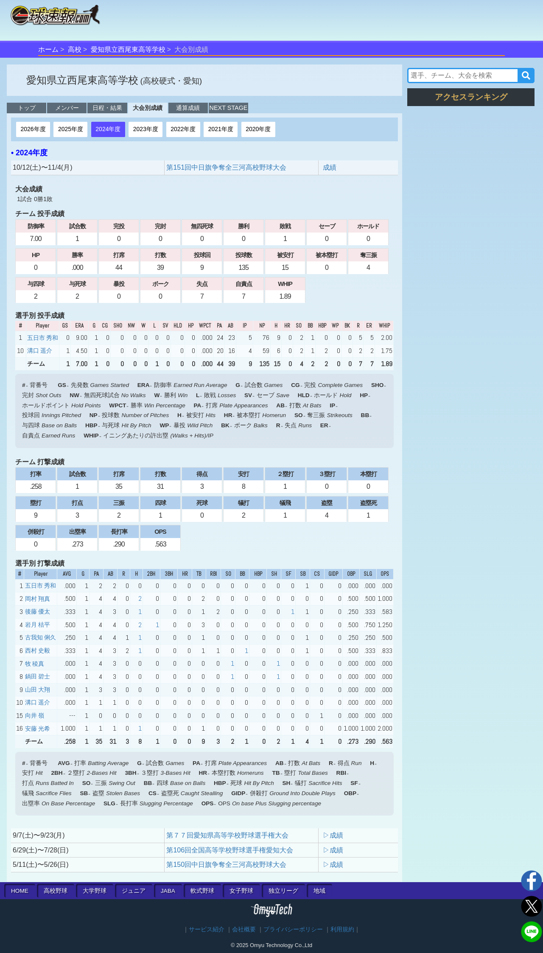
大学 (94, 891)
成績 (329, 167)
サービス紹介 (206, 929)
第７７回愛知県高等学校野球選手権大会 (227, 835)
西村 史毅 (37, 650)
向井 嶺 (34, 715)
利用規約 (342, 929)
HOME (19, 891)
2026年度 (32, 129)
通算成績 (188, 107)
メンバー (67, 107)
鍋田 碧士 (37, 676)
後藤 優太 (37, 611)
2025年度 (70, 129)
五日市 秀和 (42, 338)
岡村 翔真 (37, 599)
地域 (319, 891)
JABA (168, 891)
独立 (283, 891)
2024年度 (107, 129)
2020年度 (258, 129)
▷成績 (333, 835)
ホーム (48, 49)
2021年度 (220, 129)
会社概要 (244, 929)
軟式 (202, 891)
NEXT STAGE (229, 107)
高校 (74, 49)
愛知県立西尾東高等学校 (128, 49)
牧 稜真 (34, 663)
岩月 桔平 (37, 624)
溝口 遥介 (39, 350)
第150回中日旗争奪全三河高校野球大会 (226, 864)
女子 (241, 891)
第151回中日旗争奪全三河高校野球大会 (226, 167)
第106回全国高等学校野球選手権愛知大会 (229, 850)
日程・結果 (107, 107)
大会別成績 (147, 107)
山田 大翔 (37, 689)
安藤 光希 (37, 728)
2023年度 (145, 129)
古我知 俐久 (40, 637)
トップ (27, 107)
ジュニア (134, 891)
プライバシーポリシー (293, 929)
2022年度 (183, 129)
